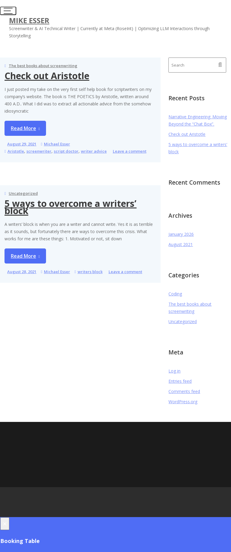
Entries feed (180, 381)
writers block (90, 271)
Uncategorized (23, 193)
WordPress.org (182, 401)
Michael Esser (57, 144)
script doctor (66, 151)
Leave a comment (129, 151)
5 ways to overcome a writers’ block (71, 207)
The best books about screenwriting (43, 65)
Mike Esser (29, 20)
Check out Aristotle (47, 76)
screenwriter (38, 151)
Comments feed (184, 391)
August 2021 (180, 244)
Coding (175, 294)
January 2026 (181, 234)
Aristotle (16, 151)
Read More (23, 128)
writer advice (94, 151)
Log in (174, 371)
